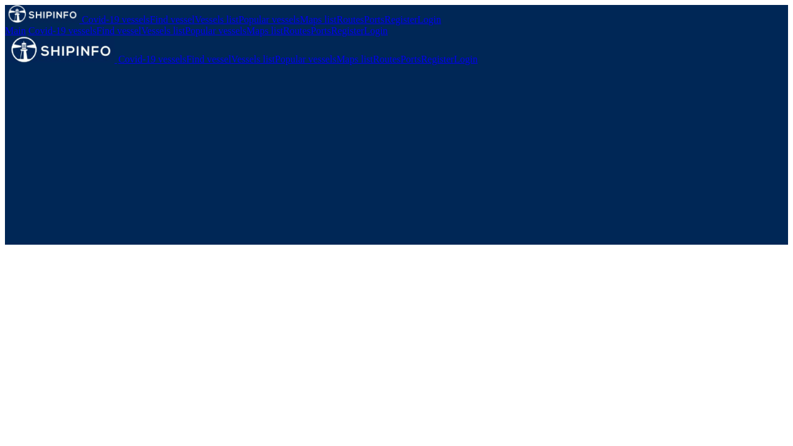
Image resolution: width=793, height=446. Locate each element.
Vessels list (217, 19)
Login (429, 19)
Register (401, 19)
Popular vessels (269, 19)
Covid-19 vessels (116, 19)
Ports (374, 19)
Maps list (318, 19)
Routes (350, 19)
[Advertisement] (396, 158)
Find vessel (172, 19)
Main (15, 30)
